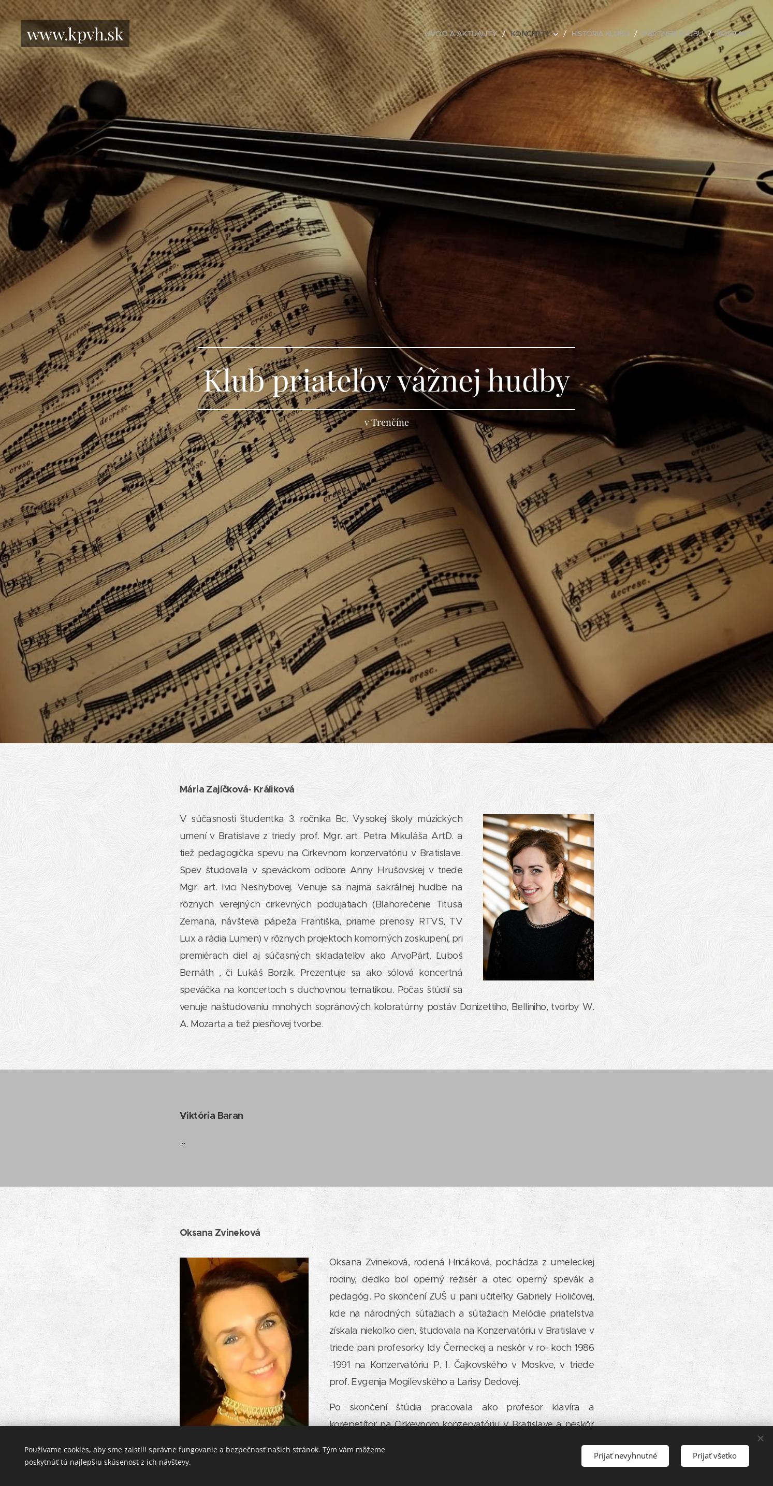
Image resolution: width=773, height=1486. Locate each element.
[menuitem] (449, 34)
